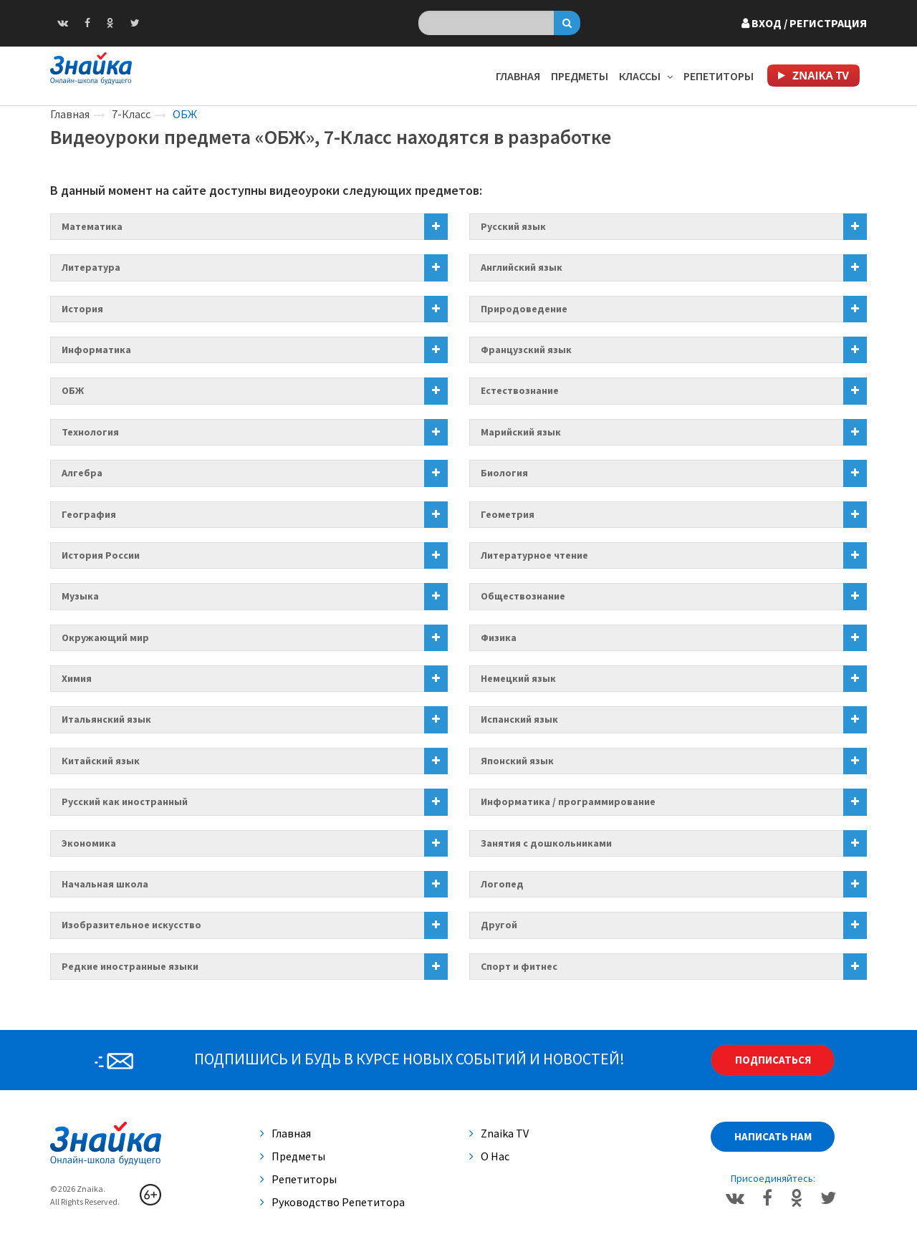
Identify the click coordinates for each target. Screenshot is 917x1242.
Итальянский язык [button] (106, 719)
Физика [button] (499, 637)
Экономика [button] (89, 843)
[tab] (249, 226)
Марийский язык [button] (521, 431)
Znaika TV (499, 1133)
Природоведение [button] (524, 308)
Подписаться (773, 1060)
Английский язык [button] (521, 267)
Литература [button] (91, 267)
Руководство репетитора (332, 1202)
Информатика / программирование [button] (568, 801)
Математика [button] (92, 226)
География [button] (89, 514)
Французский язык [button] (526, 349)
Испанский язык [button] (519, 719)
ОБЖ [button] (73, 390)
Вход (804, 23)
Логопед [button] (502, 883)
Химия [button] (77, 678)
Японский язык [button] (517, 760)
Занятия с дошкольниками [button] (546, 843)
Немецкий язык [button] (518, 678)
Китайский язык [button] (101, 760)
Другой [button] (499, 924)
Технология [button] (90, 431)
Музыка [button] (80, 595)
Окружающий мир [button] (105, 637)
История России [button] (101, 555)
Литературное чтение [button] (534, 555)
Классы (646, 76)
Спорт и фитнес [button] (519, 966)
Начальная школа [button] (105, 883)
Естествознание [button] (520, 390)
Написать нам (773, 1136)
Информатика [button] (96, 349)
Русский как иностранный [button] (125, 801)
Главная (518, 76)
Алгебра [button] (82, 472)
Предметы (579, 76)
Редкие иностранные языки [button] (130, 966)
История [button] (82, 308)
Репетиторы (718, 76)
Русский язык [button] (513, 226)
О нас (489, 1156)
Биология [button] (504, 472)
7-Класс (131, 114)
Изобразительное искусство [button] (131, 924)
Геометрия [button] (507, 514)
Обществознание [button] (523, 595)
